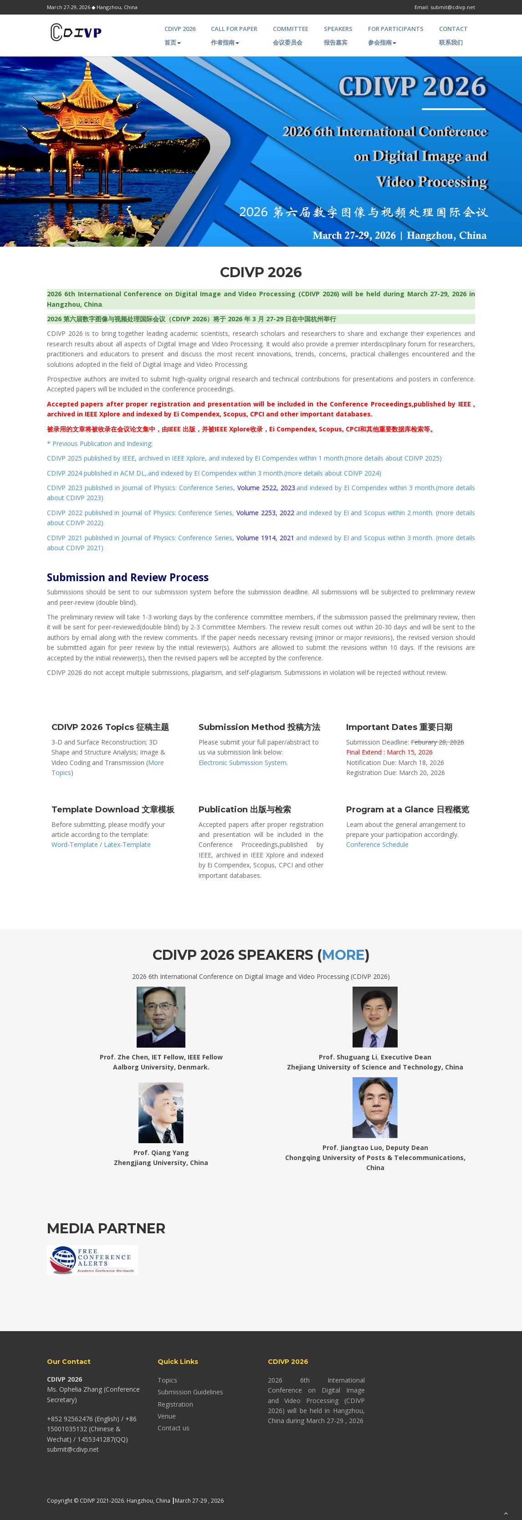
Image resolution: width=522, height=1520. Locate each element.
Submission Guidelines (190, 1392)
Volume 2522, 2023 (266, 487)
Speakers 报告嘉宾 (338, 35)
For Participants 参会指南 (396, 35)
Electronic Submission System (243, 762)
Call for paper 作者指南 (234, 35)
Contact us (173, 1428)
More (343, 955)
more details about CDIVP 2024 (332, 473)
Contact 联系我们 (453, 35)
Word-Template (74, 844)
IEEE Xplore (188, 458)
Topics (167, 1380)
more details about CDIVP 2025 (393, 458)
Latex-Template (127, 844)
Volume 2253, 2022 (265, 512)
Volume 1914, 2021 (265, 537)
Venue (167, 1416)
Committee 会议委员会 (290, 35)
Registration (175, 1404)
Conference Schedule (377, 844)
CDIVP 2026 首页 (179, 35)
